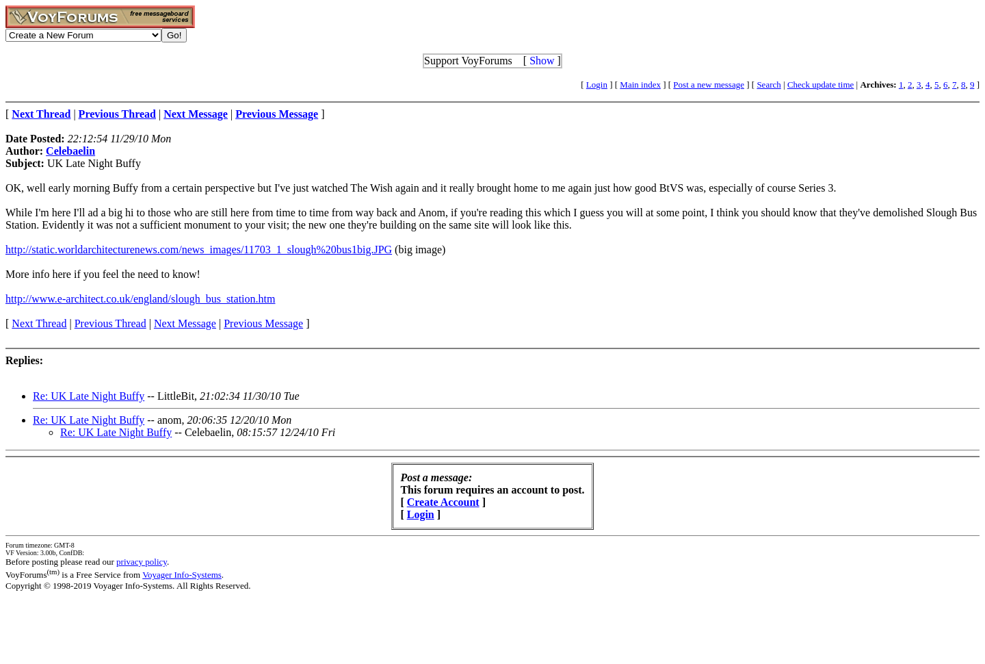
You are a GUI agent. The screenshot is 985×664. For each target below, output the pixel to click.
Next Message (185, 323)
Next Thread (39, 323)
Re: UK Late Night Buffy (88, 396)
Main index (640, 84)
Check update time (820, 84)
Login (596, 84)
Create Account (443, 502)
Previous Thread (110, 323)
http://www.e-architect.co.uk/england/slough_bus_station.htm (140, 299)
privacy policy (141, 562)
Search (768, 84)
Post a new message (708, 84)
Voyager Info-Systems (182, 575)
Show (541, 60)
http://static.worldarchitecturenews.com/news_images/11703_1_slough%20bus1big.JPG (198, 249)
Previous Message (263, 323)
